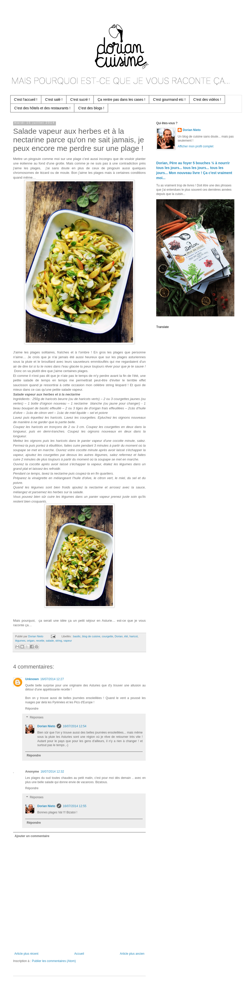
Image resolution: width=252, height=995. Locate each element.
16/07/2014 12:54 (74, 726)
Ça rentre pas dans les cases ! (121, 99)
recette (40, 640)
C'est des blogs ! (91, 108)
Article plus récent (26, 953)
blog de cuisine (91, 636)
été (126, 636)
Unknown (32, 679)
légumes (20, 640)
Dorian (119, 636)
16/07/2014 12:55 (74, 806)
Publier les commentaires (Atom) (54, 961)
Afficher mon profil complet (195, 146)
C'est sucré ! (80, 99)
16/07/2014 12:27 (52, 679)
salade (50, 640)
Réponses (36, 717)
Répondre (32, 708)
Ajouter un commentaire (32, 836)
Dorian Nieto (46, 726)
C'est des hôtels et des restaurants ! (42, 108)
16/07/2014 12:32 (52, 771)
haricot (134, 636)
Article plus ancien (132, 953)
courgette (107, 636)
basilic (77, 636)
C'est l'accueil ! (26, 99)
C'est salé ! (53, 99)
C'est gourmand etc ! (169, 99)
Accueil (79, 953)
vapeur (68, 640)
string (58, 640)
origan (31, 640)
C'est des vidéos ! (207, 99)
